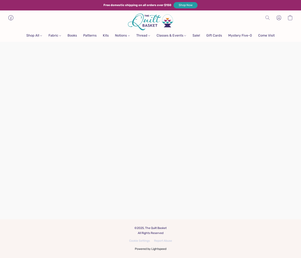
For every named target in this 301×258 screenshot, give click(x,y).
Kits (106, 35)
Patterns (90, 35)
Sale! (196, 35)
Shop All (34, 35)
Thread (143, 35)
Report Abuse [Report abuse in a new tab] (163, 241)
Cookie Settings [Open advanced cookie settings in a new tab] (139, 241)
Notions (122, 35)
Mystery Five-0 (240, 35)
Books (72, 35)
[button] (185, 5)
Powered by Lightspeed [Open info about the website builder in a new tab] (150, 249)
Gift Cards (214, 35)
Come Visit (266, 35)
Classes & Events (171, 35)
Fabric (54, 35)
